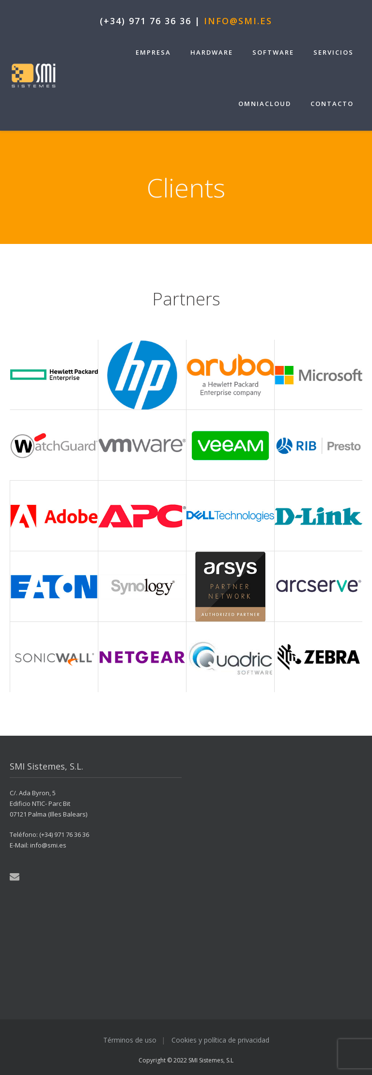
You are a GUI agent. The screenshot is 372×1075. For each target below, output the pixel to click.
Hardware (211, 52)
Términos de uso (129, 1040)
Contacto (332, 103)
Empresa (153, 52)
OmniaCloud (264, 103)
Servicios (333, 52)
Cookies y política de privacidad (220, 1040)
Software (273, 52)
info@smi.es (238, 21)
